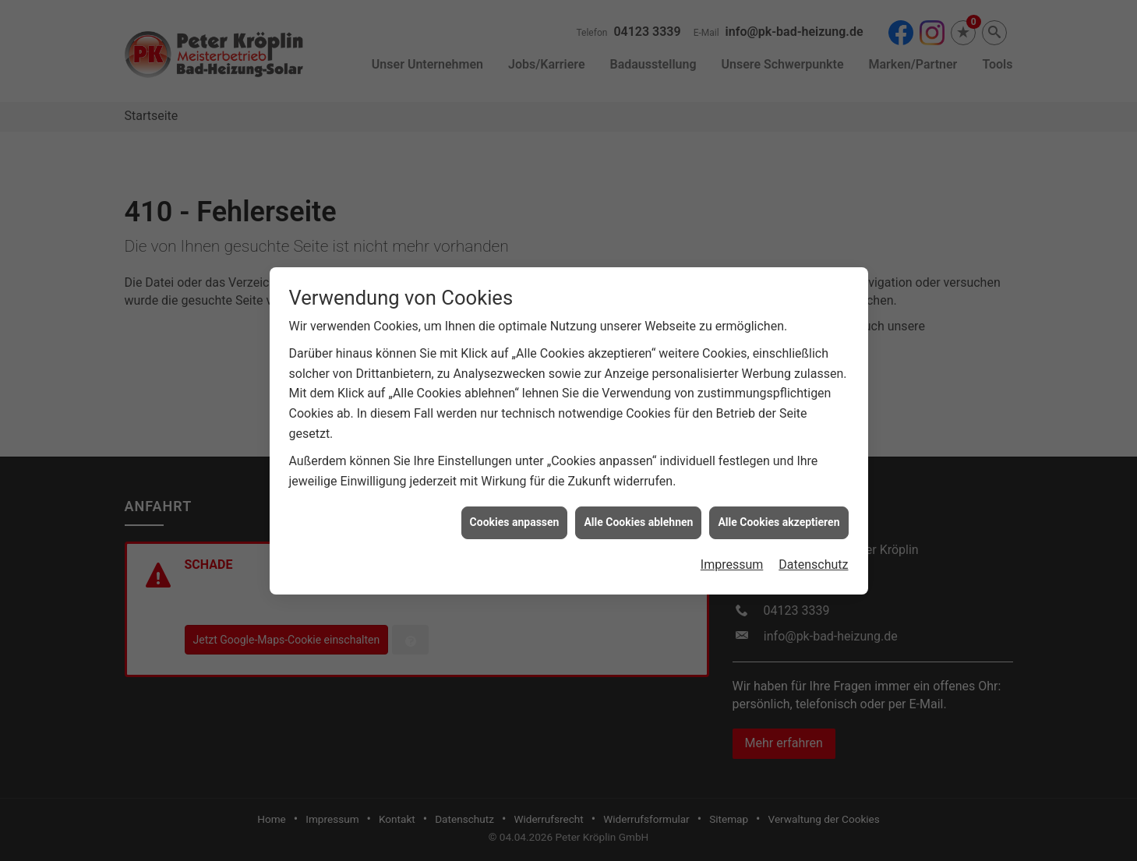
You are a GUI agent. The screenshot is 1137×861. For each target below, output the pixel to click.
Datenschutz (813, 559)
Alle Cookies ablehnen (638, 516)
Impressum (732, 559)
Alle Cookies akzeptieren (778, 516)
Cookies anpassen (515, 516)
